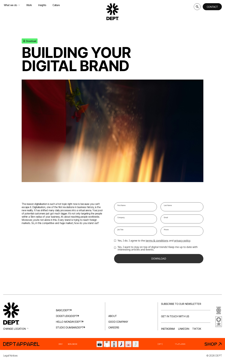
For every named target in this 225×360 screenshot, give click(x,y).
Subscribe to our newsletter (181, 303)
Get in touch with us (175, 316)
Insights (42, 5)
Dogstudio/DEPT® (67, 316)
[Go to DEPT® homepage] (112, 11)
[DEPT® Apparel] (112, 344)
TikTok (196, 328)
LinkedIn (183, 328)
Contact (212, 6)
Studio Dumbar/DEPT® (70, 327)
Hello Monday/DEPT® (70, 321)
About (112, 316)
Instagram (168, 328)
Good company (118, 321)
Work (29, 5)
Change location (15, 328)
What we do (12, 5)
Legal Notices (10, 355)
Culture (56, 5)
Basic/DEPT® (64, 310)
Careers (113, 327)
